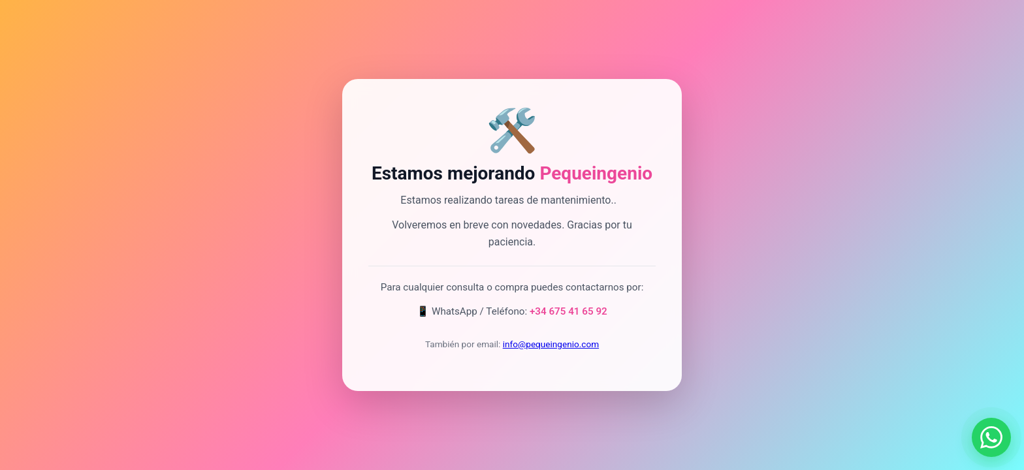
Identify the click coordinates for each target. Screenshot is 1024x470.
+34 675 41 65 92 (568, 311)
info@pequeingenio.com (551, 344)
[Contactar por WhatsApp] (991, 437)
